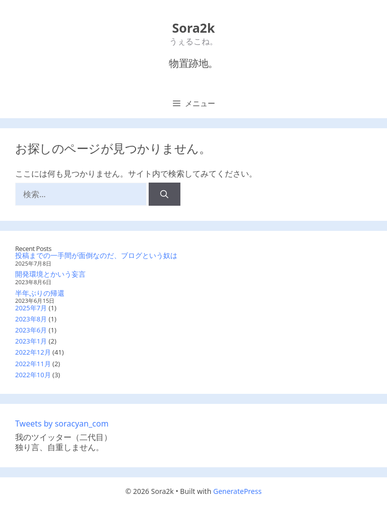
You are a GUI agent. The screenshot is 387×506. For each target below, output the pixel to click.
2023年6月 (31, 329)
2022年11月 (33, 363)
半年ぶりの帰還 (39, 293)
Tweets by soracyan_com (61, 423)
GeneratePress (237, 491)
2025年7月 (31, 307)
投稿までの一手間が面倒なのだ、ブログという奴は (96, 255)
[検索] (164, 194)
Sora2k (193, 27)
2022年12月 (33, 352)
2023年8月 (31, 318)
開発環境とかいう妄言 (50, 274)
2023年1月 (31, 341)
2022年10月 (33, 374)
